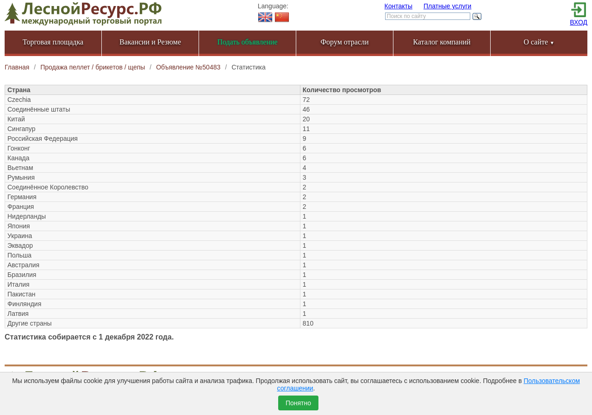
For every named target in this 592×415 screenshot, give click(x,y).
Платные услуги (448, 6)
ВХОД (578, 22)
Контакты (398, 6)
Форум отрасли (344, 42)
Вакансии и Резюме (150, 42)
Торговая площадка (53, 42)
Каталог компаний (441, 42)
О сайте (539, 42)
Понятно (298, 403)
